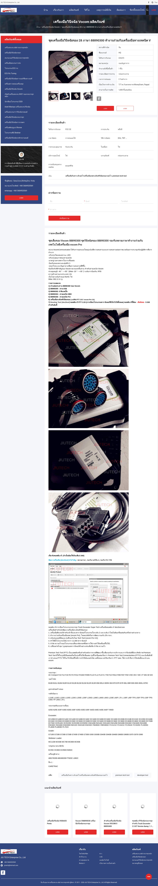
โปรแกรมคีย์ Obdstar (13, 133)
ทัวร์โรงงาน (82, 857)
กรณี (100, 857)
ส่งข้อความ (64, 218)
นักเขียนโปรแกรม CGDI (14, 102)
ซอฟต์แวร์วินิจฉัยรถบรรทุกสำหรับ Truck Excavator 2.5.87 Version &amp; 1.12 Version (142, 824)
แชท (21, 198)
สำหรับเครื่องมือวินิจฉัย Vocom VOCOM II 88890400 (112, 823)
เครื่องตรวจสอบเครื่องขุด (14, 84)
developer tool (142, 775)
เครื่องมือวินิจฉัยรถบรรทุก (14, 117)
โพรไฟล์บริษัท (83, 854)
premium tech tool (122, 775)
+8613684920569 (26, 186)
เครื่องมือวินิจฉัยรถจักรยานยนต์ (16, 138)
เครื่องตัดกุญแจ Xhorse (13, 127)
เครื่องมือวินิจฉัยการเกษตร (15, 122)
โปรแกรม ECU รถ (11, 68)
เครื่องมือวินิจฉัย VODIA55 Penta (57, 822)
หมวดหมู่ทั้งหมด (137, 863)
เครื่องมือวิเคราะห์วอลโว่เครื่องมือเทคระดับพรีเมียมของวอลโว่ (84, 775)
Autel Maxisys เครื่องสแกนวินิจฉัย (17, 107)
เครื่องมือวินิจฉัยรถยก (13, 53)
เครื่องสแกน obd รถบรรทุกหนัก (16, 48)
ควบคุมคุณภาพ (84, 860)
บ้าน (38, 27)
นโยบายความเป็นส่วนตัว (107, 863)
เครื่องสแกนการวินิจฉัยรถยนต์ (16, 112)
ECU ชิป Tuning (10, 73)
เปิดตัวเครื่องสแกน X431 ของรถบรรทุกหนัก (19, 95)
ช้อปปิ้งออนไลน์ (137, 10)
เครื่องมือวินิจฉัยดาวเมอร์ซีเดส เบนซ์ (18, 79)
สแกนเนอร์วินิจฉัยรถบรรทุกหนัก (17, 58)
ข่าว (100, 854)
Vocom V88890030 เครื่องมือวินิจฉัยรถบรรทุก (85, 822)
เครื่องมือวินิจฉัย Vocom (51, 27)
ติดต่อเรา (82, 863)
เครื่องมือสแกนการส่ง (13, 63)
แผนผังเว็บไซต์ (104, 860)
